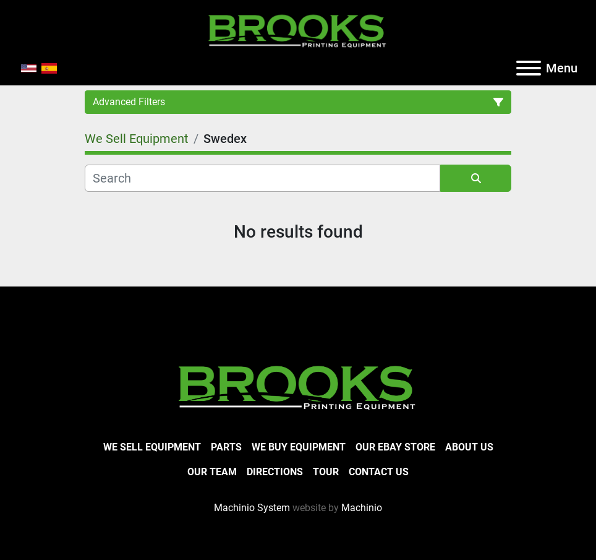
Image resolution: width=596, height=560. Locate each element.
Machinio (361, 508)
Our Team (212, 472)
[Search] (262, 178)
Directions (275, 472)
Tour (326, 472)
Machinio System (252, 508)
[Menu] (528, 68)
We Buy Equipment (299, 447)
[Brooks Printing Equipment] (298, 386)
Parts (226, 447)
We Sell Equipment (152, 447)
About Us (469, 447)
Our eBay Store (395, 447)
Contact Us (379, 472)
